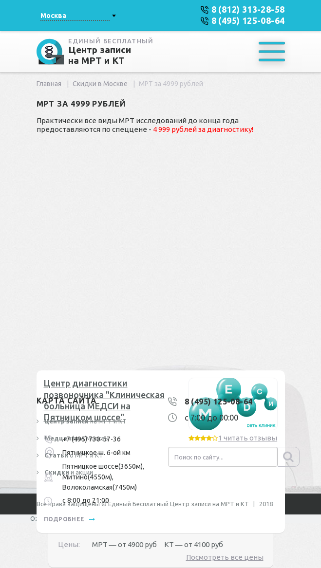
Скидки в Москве (100, 84)
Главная (49, 84)
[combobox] (78, 15)
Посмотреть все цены (225, 557)
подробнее (69, 519)
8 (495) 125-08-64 (219, 401)
